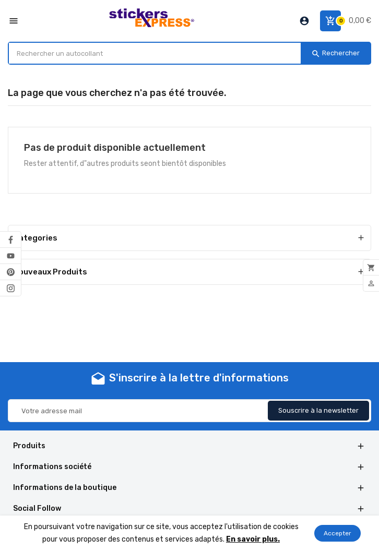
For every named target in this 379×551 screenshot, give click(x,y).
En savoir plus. (253, 539)
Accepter (337, 533)
